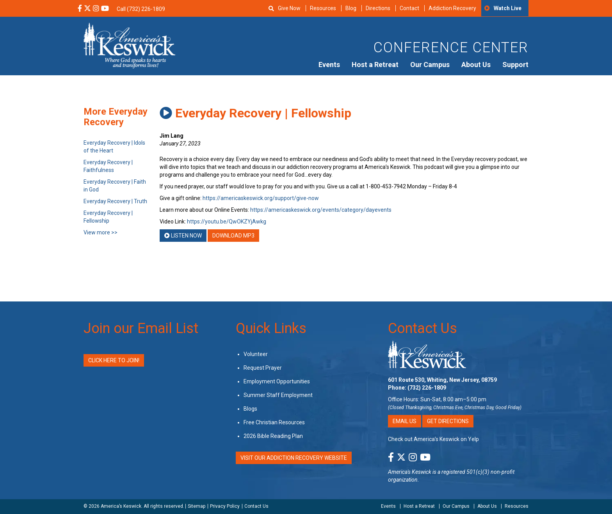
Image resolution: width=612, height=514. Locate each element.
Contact (409, 8)
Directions (378, 8)
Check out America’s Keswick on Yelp (433, 439)
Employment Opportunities (277, 381)
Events (329, 64)
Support (515, 64)
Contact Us (422, 328)
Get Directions (448, 421)
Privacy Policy (225, 506)
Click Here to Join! (113, 360)
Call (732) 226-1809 (141, 9)
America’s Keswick (121, 506)
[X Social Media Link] (87, 9)
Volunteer (256, 354)
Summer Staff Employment (278, 395)
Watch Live (507, 8)
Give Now (289, 8)
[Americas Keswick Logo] (129, 45)
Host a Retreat (375, 64)
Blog (350, 8)
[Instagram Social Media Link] (96, 9)
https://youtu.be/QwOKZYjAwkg (226, 221)
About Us (476, 64)
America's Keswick (409, 472)
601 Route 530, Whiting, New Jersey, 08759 (442, 380)
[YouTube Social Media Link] (105, 9)
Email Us (404, 421)
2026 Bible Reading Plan (273, 436)
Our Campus (430, 64)
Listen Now (183, 235)
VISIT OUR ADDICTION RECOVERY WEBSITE (293, 458)
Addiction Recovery (452, 8)
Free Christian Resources (274, 422)
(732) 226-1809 (426, 388)
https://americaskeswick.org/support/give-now (261, 198)
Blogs (250, 409)
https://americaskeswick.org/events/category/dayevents (320, 210)
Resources (323, 8)
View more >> (100, 232)
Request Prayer (263, 368)
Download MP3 (233, 235)
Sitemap (196, 506)
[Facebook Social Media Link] (80, 9)
